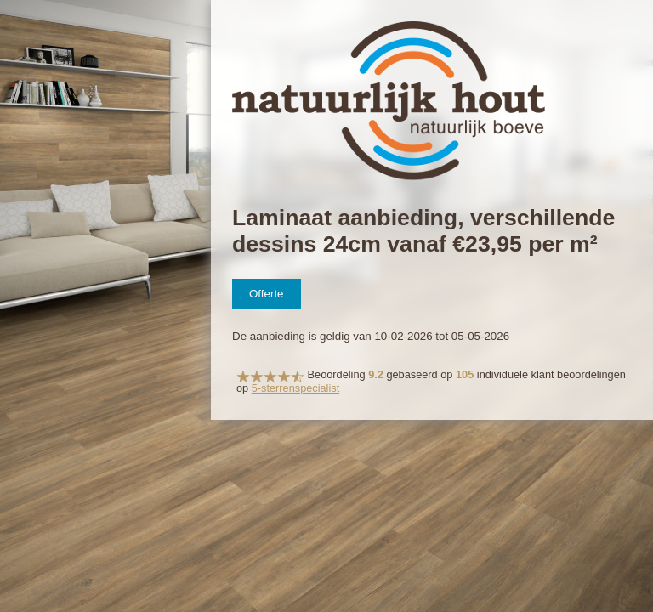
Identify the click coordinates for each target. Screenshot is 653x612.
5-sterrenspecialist (295, 388)
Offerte (266, 293)
